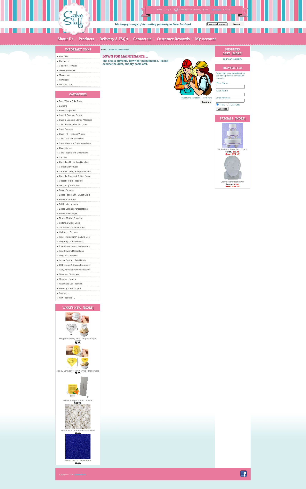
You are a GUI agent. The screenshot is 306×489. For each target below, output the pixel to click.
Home (160, 10)
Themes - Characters (68, 274)
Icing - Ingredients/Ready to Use (73, 237)
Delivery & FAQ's (114, 38)
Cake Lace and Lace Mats (70, 138)
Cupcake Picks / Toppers (70, 181)
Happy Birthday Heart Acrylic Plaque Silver (78, 338)
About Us (65, 38)
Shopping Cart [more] (232, 51)
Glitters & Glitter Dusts (68, 223)
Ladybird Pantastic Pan (232, 181)
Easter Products (65, 190)
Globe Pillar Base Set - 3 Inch (232, 148)
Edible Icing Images (67, 204)
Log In (169, 10)
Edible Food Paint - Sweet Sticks (73, 195)
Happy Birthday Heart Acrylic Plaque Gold (77, 370)
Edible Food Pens (66, 199)
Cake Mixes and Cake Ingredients (74, 143)
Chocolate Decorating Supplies (72, 162)
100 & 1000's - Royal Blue (78, 459)
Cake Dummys (65, 129)
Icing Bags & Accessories (70, 241)
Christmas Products (67, 167)
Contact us (142, 38)
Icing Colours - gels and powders (73, 246)
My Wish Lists (64, 84)
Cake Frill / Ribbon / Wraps (71, 134)
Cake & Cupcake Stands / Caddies (74, 120)
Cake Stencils (64, 148)
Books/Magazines (66, 110)
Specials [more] (232, 118)
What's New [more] (77, 307)
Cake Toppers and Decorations (72, 152)
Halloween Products (67, 232)
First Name (222, 83)
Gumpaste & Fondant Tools (71, 227)
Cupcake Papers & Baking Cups (73, 176)
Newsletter (63, 80)
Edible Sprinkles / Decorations (72, 209)
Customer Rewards (173, 38)
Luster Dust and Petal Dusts (71, 260)
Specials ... (63, 293)
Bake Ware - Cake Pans (69, 101)
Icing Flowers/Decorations (70, 251)
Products (86, 38)
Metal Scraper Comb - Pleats (78, 399)
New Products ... (66, 298)
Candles (62, 157)
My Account (205, 38)
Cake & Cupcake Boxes (69, 115)
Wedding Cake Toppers (69, 288)
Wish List (227, 10)
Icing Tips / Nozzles (67, 255)
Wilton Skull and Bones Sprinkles (78, 429)
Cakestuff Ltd (80, 475)
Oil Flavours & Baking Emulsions (73, 265)
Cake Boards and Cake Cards (72, 124)
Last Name (222, 90)
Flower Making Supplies (69, 218)
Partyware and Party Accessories (73, 269)
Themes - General (66, 279)
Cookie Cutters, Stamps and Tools (74, 171)
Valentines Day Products (69, 284)
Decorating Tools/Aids (68, 185)
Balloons (62, 106)
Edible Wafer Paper (67, 213)
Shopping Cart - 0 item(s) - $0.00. (193, 10)
